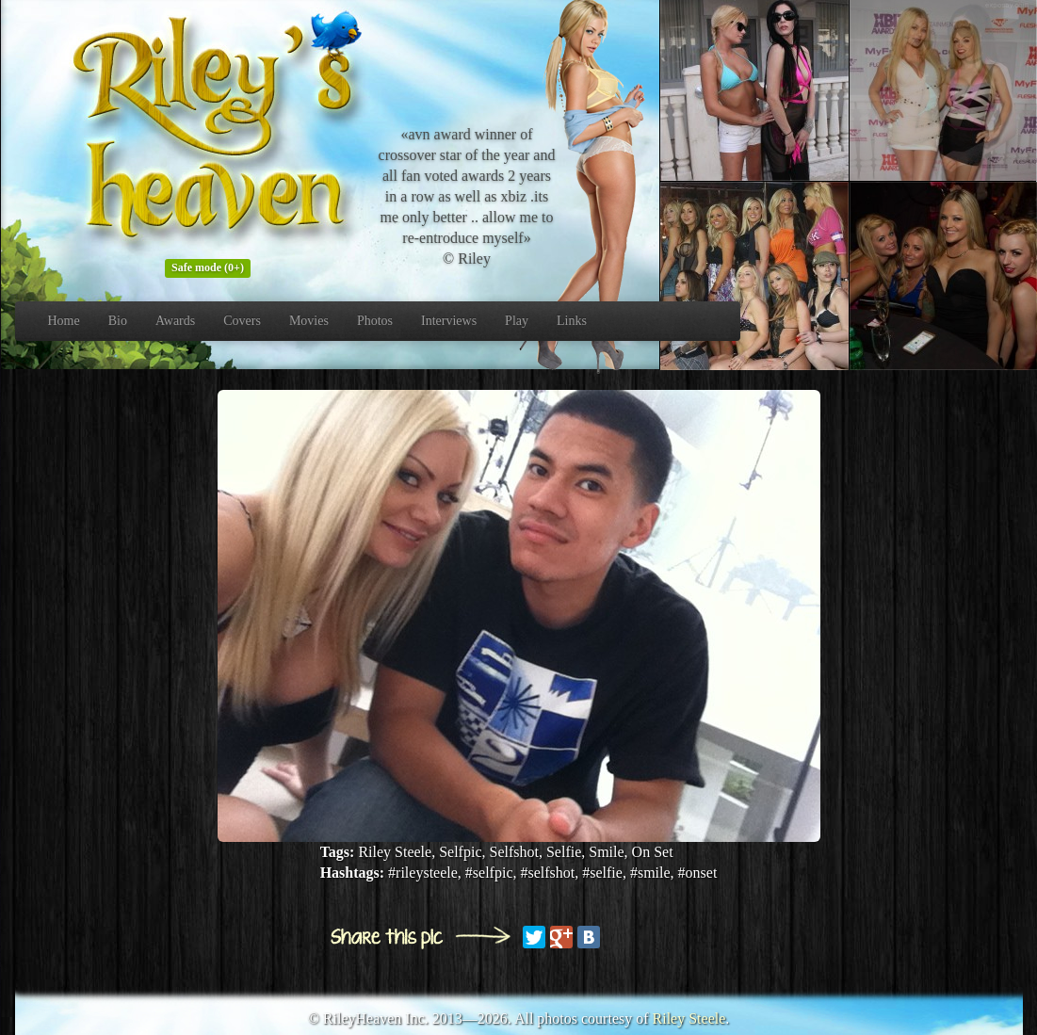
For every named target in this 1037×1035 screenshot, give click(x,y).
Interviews (449, 321)
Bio (117, 321)
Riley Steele (689, 1019)
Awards (175, 321)
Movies (309, 321)
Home (64, 321)
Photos (375, 321)
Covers (242, 321)
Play (516, 321)
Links (572, 321)
